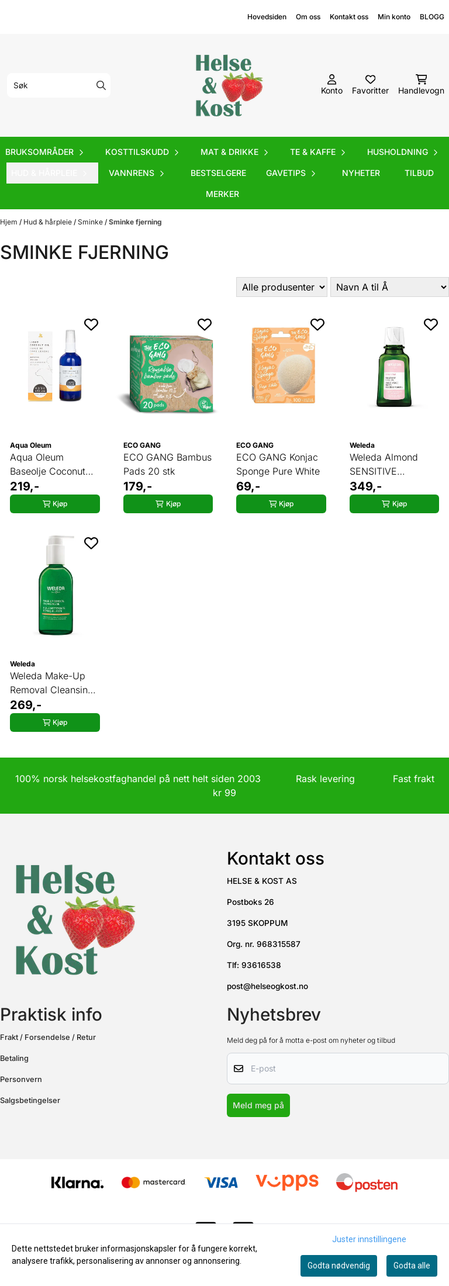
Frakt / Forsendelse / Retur (48, 1037)
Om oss (308, 16)
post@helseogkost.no (267, 986)
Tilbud (419, 173)
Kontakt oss (349, 16)
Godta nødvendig (339, 1265)
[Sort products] (389, 287)
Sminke (91, 221)
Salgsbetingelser (30, 1100)
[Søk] (58, 85)
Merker (222, 194)
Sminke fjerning (135, 221)
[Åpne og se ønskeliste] (370, 85)
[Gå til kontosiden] (331, 85)
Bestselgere (218, 173)
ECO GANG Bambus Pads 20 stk (167, 464)
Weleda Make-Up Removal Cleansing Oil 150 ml (52, 683)
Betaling (14, 1058)
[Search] (101, 85)
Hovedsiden (266, 16)
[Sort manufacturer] (281, 287)
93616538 (261, 965)
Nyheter (361, 173)
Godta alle (411, 1265)
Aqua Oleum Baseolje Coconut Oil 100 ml (47, 464)
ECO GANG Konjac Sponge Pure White (278, 464)
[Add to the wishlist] (91, 324)
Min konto (394, 16)
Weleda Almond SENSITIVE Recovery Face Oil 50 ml (389, 464)
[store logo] (228, 85)
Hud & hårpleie (48, 221)
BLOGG (432, 16)
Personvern (21, 1079)
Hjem (9, 221)
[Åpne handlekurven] (421, 85)
